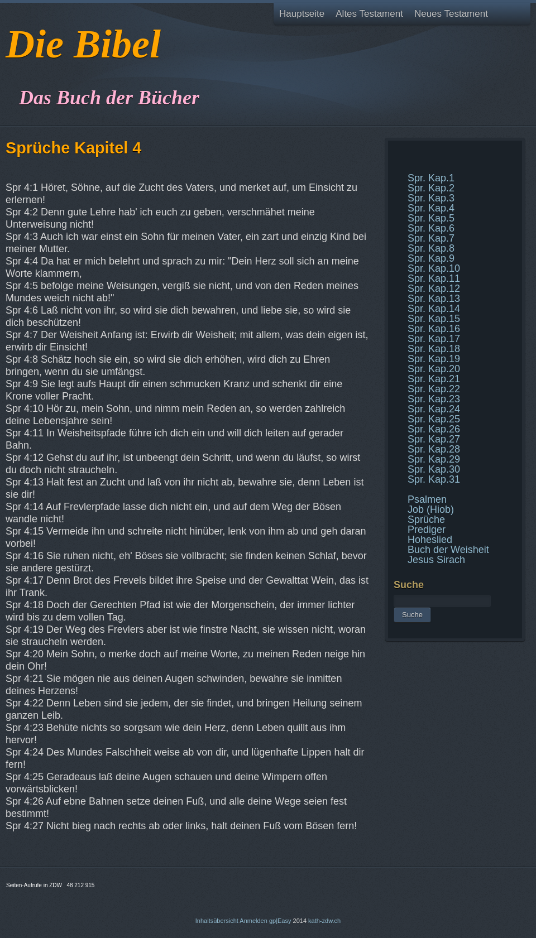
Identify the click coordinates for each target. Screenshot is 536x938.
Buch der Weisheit (448, 549)
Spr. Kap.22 (434, 389)
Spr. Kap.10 (434, 268)
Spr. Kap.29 (434, 459)
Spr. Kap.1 (431, 178)
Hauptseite (301, 13)
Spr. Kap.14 (434, 308)
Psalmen (427, 499)
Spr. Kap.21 (434, 378)
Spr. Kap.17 (434, 338)
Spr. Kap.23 (434, 399)
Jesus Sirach (436, 559)
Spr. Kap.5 (431, 218)
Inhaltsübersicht (216, 920)
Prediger (427, 529)
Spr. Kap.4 (431, 208)
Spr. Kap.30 (434, 469)
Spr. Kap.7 (431, 238)
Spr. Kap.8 (431, 248)
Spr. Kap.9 (431, 258)
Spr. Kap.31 (434, 479)
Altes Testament (369, 13)
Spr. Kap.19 (434, 358)
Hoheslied (430, 539)
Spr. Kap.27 (434, 439)
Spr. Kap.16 (434, 328)
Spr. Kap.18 (434, 348)
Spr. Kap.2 (431, 188)
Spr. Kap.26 (434, 429)
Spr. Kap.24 (434, 409)
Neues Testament (451, 13)
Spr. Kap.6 (431, 228)
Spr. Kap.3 (431, 198)
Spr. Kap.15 (434, 318)
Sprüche (426, 519)
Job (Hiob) (431, 509)
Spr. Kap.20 (434, 368)
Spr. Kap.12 (434, 288)
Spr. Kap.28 (434, 449)
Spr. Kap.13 (434, 298)
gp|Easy (280, 920)
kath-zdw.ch (324, 920)
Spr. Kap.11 (434, 278)
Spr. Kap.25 (434, 419)
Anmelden (253, 920)
